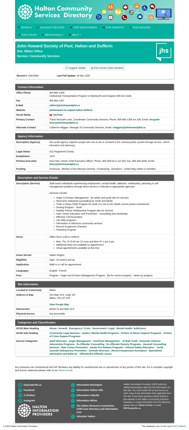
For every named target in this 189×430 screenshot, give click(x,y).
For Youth (27, 34)
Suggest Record (50, 27)
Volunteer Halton (85, 416)
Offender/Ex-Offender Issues (96, 353)
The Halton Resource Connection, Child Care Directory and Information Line (97, 408)
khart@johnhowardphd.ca (64, 164)
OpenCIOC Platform (176, 426)
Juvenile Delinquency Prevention (67, 350)
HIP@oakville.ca (132, 408)
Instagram (29, 400)
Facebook (29, 390)
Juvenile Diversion (98, 350)
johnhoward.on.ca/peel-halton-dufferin (71, 110)
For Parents (113, 27)
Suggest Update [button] (75, 68)
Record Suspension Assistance (129, 350)
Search (25, 27)
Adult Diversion (58, 341)
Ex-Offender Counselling (90, 344)
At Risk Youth (130, 341)
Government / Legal (103, 328)
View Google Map (59, 304)
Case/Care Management (106, 341)
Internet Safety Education (139, 347)
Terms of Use (65, 370)
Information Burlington (89, 384)
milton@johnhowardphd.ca (64, 105)
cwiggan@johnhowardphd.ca (129, 127)
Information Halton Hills (89, 390)
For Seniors (140, 27)
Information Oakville (87, 395)
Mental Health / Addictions (131, 328)
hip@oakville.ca (32, 384)
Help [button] (75, 34)
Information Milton (86, 400)
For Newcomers (83, 27)
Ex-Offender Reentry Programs (123, 344)
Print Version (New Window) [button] (107, 68)
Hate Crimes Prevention (74, 347)
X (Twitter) (29, 395)
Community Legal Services (64, 333)
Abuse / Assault (58, 328)
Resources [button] (53, 34)
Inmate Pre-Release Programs (106, 347)
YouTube (58, 114)
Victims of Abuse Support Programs (141, 333)
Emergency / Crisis (79, 328)
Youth (160, 347)
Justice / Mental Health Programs (100, 333)
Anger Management (80, 341)
